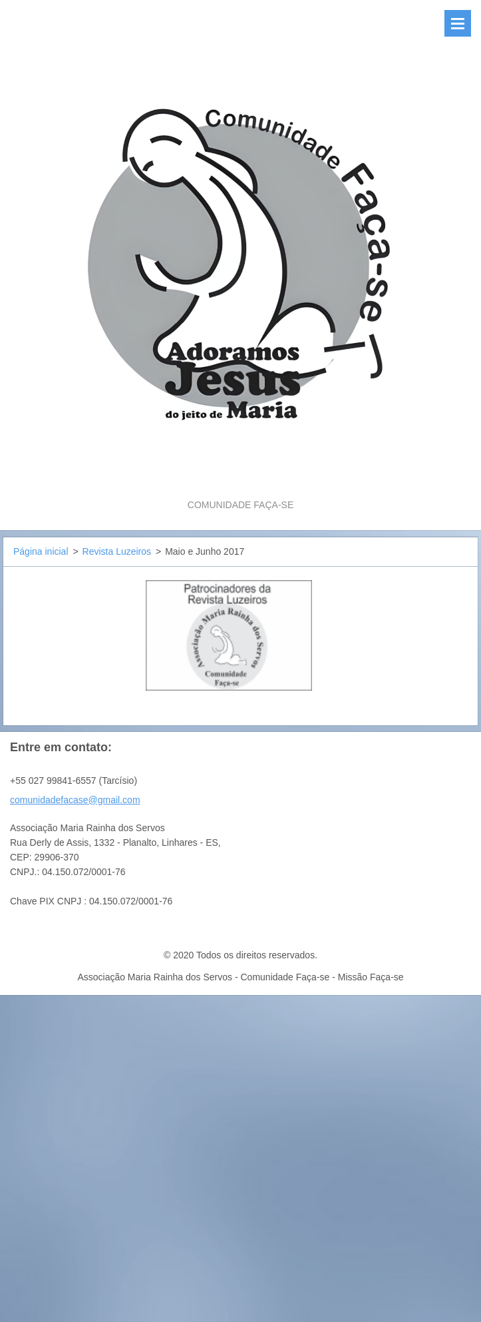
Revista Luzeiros (117, 551)
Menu (457, 23)
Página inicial (41, 551)
